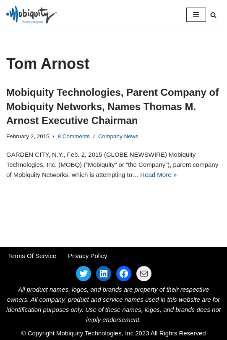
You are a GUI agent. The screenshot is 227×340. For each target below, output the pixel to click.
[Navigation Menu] (196, 15)
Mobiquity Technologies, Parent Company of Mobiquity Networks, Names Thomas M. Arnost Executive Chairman (112, 106)
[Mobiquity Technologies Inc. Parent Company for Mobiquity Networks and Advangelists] (31, 15)
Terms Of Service (32, 255)
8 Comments (74, 136)
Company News (118, 136)
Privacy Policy (87, 255)
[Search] (213, 15)
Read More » (158, 174)
